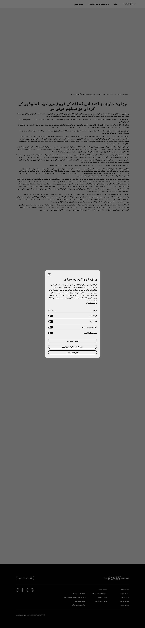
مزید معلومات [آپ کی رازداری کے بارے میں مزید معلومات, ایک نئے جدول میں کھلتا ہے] (91, 303)
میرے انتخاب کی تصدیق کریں (72, 347)
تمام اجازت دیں (72, 341)
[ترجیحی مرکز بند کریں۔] (49, 275)
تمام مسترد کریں (72, 352)
